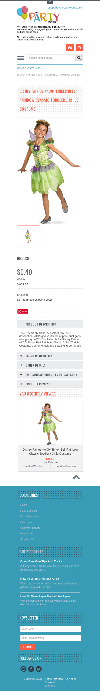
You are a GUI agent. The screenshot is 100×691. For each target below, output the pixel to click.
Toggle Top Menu (50, 2)
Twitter (39, 669)
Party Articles (31, 551)
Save (24, 311)
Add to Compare (66, 466)
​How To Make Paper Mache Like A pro (45, 596)
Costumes (33, 68)
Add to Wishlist (33, 466)
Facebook (31, 669)
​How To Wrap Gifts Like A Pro (39, 578)
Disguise (23, 258)
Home (20, 68)
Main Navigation (20, 58)
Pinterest (23, 669)
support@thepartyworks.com (65, 7)
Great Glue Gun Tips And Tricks (41, 561)
